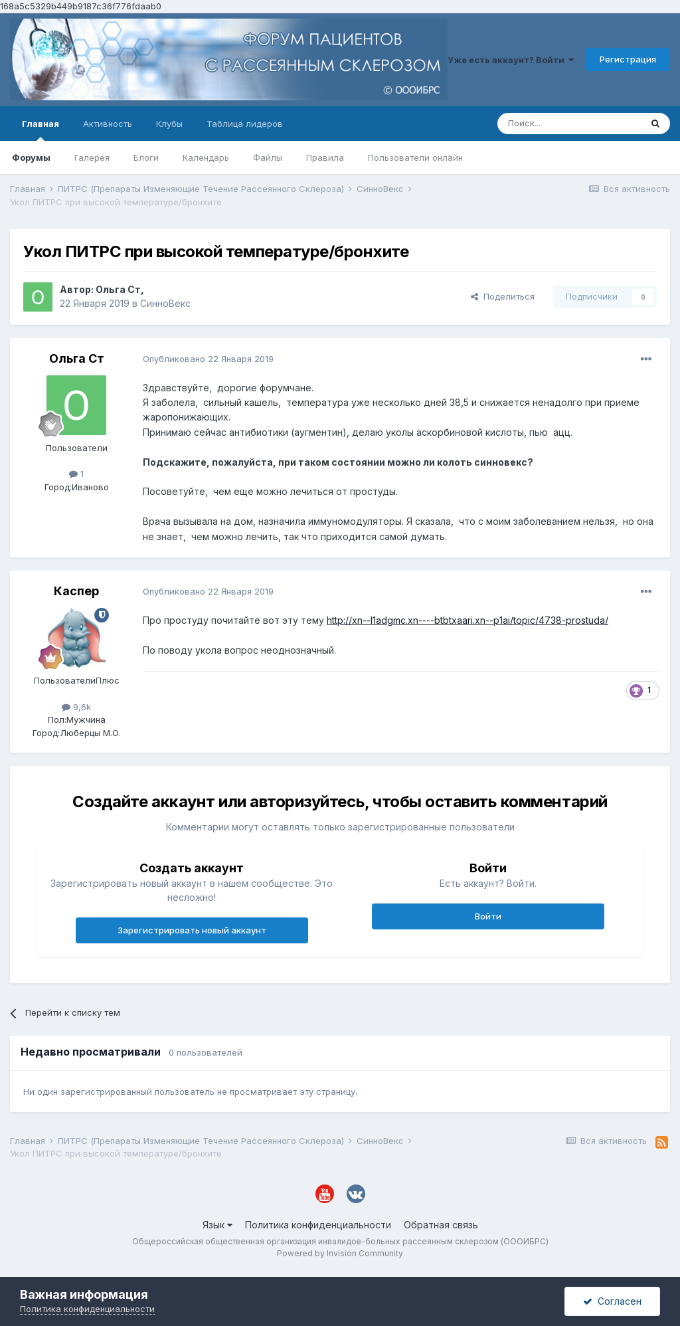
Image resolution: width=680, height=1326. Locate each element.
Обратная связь (441, 1224)
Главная (40, 129)
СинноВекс (165, 303)
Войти (488, 916)
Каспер (76, 591)
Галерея (92, 157)
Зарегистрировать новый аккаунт (192, 930)
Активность (107, 123)
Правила (325, 157)
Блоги (146, 157)
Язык (217, 1224)
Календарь (206, 157)
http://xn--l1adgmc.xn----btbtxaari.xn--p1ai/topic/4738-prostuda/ (467, 620)
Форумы (31, 157)
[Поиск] (569, 123)
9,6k (76, 707)
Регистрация (628, 59)
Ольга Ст (118, 289)
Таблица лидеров (245, 123)
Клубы (169, 123)
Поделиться (503, 296)
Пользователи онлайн (415, 157)
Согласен (612, 1301)
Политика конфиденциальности (318, 1224)
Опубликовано (208, 358)
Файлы (267, 157)
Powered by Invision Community (340, 1253)
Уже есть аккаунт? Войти (511, 59)
